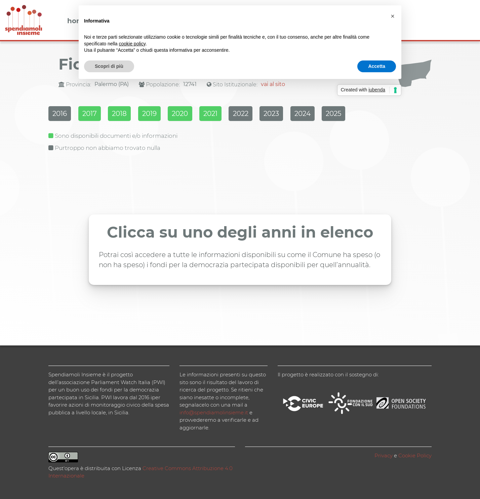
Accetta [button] (376, 66)
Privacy (383, 454)
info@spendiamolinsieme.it (213, 411)
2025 (378, 115)
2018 (130, 115)
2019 (165, 115)
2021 (236, 115)
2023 (306, 115)
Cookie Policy (415, 454)
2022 (270, 115)
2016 (60, 115)
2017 (95, 115)
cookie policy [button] (132, 43)
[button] (392, 16)
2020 (200, 115)
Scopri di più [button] (109, 66)
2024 (342, 115)
